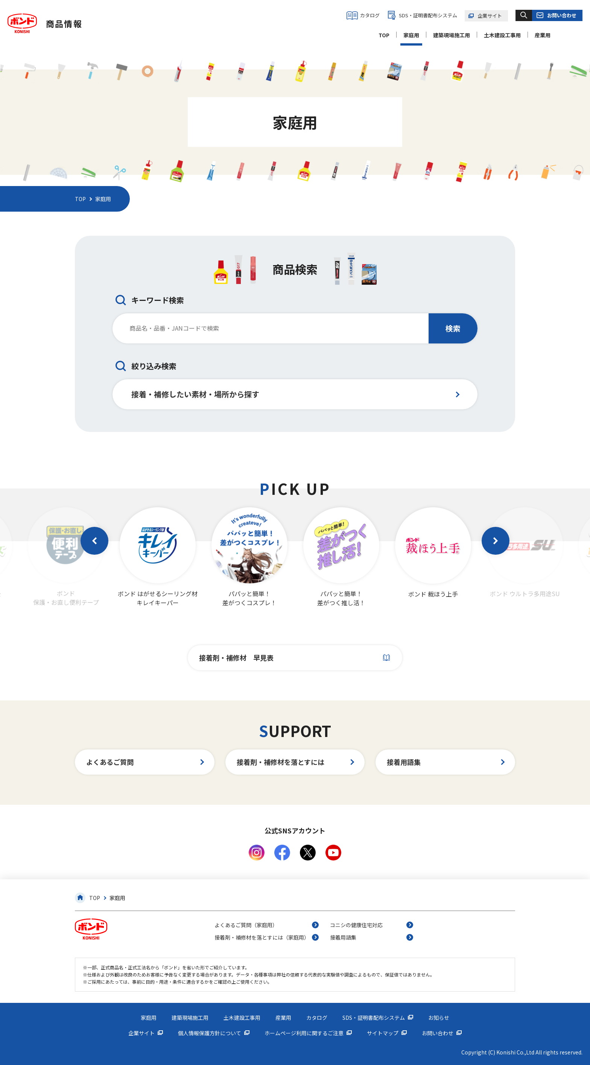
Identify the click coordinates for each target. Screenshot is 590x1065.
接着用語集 (404, 762)
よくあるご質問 (110, 762)
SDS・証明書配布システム (428, 15)
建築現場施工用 (451, 35)
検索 (453, 328)
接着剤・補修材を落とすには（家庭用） (261, 937)
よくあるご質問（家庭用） (246, 925)
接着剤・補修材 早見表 (236, 657)
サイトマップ (382, 1033)
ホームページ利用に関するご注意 (304, 1033)
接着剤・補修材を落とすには (280, 762)
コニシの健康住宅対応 (356, 925)
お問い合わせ (561, 15)
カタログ (370, 15)
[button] (94, 541)
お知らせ (438, 1017)
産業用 (542, 35)
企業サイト (489, 15)
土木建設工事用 (502, 35)
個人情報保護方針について (209, 1033)
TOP (384, 35)
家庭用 (411, 35)
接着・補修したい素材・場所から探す (195, 394)
